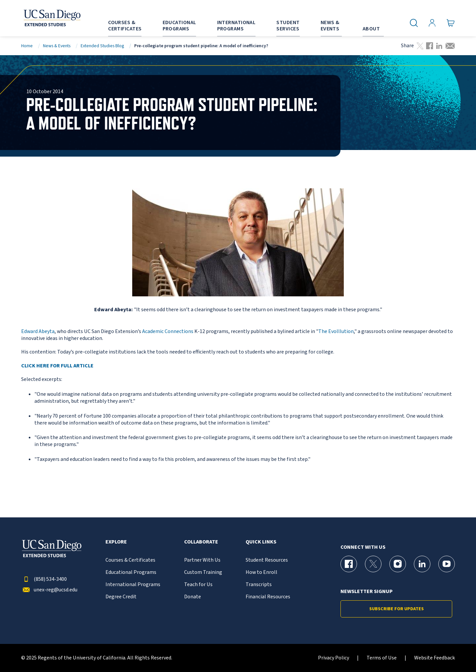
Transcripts (259, 584)
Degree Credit (121, 596)
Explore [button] (116, 542)
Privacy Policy (333, 657)
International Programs (132, 584)
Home (27, 46)
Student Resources (267, 560)
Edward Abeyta (38, 331)
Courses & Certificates (130, 560)
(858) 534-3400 (44, 579)
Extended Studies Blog (102, 46)
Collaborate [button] (201, 542)
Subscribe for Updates (396, 609)
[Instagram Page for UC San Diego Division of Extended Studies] (397, 564)
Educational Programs (130, 572)
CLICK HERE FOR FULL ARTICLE (57, 365)
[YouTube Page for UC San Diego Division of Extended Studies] (446, 564)
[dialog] (456, 652)
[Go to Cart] (451, 23)
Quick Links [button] (261, 542)
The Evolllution (336, 331)
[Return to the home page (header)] (51, 18)
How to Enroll (261, 572)
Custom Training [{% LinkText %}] (203, 572)
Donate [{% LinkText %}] (192, 596)
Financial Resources (268, 596)
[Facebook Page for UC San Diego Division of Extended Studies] (348, 564)
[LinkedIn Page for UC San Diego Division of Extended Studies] (422, 564)
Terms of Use (382, 657)
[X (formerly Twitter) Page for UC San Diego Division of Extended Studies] (373, 564)
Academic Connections (167, 331)
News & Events (56, 46)
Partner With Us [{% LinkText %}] (202, 560)
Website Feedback (434, 657)
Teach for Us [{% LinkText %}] (198, 584)
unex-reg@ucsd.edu (49, 589)
